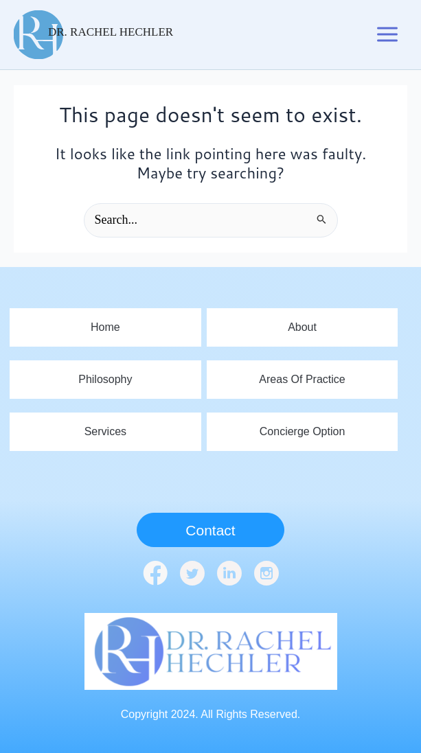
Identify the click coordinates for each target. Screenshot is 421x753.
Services (105, 431)
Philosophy (105, 379)
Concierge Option (302, 431)
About (302, 327)
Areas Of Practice (302, 379)
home (105, 327)
